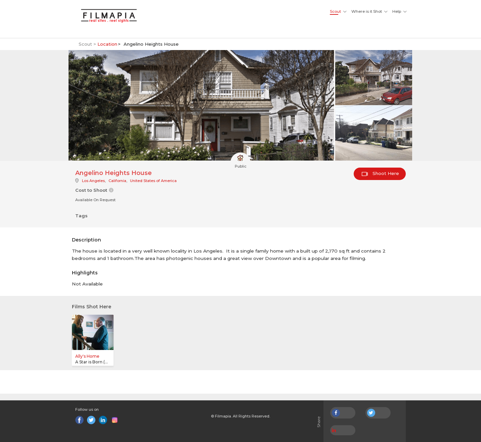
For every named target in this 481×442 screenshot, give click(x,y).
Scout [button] (335, 11)
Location (107, 44)
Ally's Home (87, 356)
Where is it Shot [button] (366, 11)
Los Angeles (93, 180)
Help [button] (396, 11)
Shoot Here (380, 173)
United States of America (153, 180)
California (117, 180)
